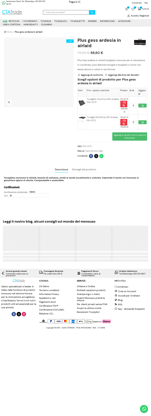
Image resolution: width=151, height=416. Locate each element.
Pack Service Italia (94, 151)
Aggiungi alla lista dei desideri (123, 75)
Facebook (91, 156)
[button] (136, 3)
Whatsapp (101, 156)
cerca (92, 12)
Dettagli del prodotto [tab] (84, 169)
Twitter (96, 156)
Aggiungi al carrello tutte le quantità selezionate (130, 136)
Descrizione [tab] (61, 169)
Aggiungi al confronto (92, 75)
